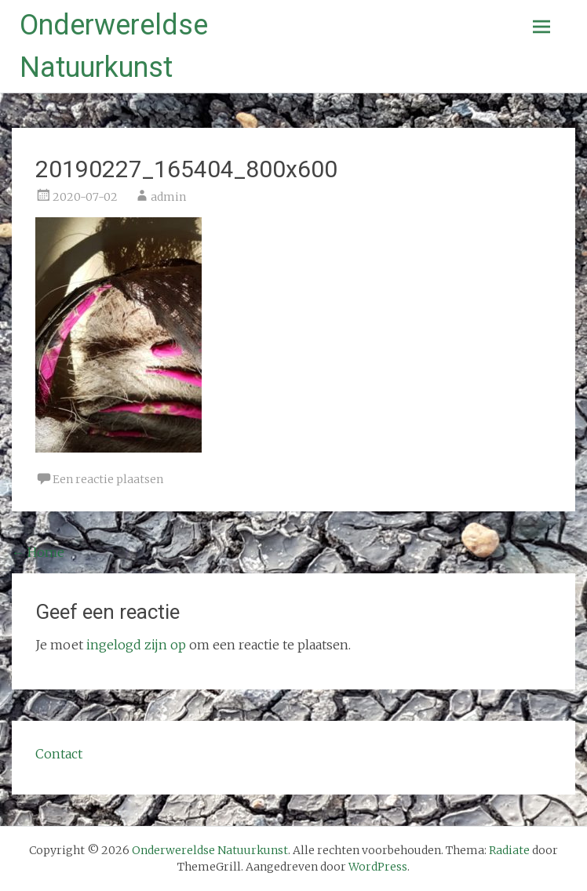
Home (38, 552)
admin (168, 197)
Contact (58, 754)
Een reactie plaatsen (108, 479)
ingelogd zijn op (136, 645)
